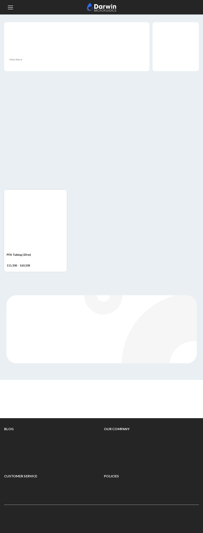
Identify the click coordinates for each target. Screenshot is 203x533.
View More (15, 59)
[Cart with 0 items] (194, 7)
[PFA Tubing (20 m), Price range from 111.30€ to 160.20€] (35, 221)
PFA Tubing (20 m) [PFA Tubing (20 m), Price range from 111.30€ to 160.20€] (19, 254)
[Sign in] (185, 7)
